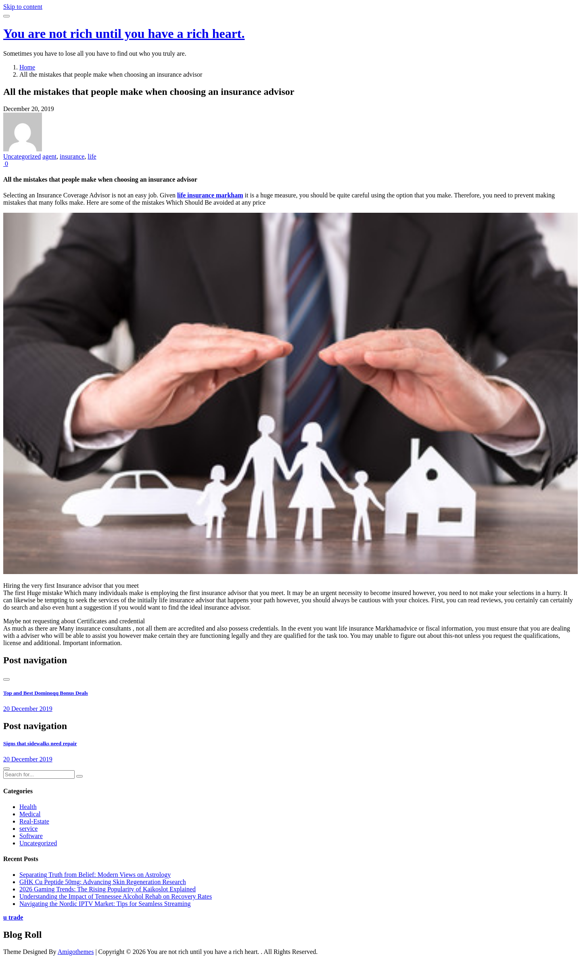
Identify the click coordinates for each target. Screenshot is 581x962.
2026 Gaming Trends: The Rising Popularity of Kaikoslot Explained (107, 889)
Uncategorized (22, 156)
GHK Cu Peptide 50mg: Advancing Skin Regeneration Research (102, 881)
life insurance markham (210, 195)
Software (31, 835)
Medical (29, 814)
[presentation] (6, 679)
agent (49, 156)
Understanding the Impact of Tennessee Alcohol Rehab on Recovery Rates (115, 896)
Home (27, 67)
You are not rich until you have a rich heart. (124, 33)
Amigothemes (76, 951)
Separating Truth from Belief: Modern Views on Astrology (95, 874)
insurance (72, 156)
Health (28, 806)
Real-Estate (34, 821)
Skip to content (22, 6)
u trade (13, 917)
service (28, 828)
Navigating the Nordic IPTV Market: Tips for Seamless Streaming (105, 903)
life (92, 156)
